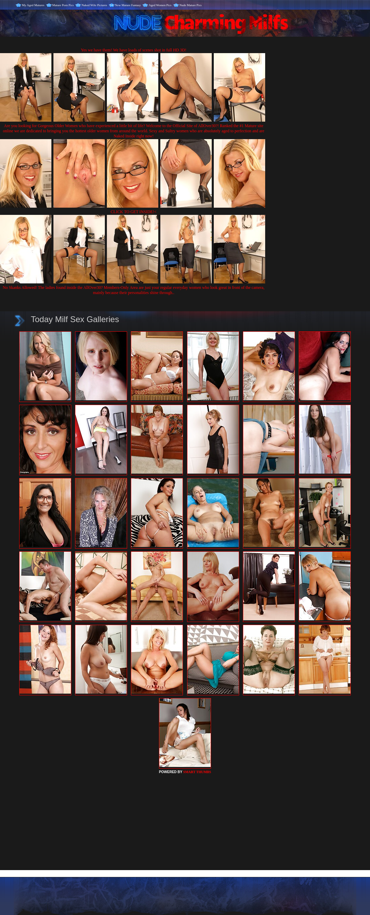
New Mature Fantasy (128, 5)
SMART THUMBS (197, 772)
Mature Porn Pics (63, 5)
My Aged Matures (33, 5)
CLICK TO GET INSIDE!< (134, 211)
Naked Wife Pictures (94, 5)
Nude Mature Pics (191, 5)
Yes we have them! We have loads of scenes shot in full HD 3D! (133, 50)
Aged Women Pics (160, 5)
